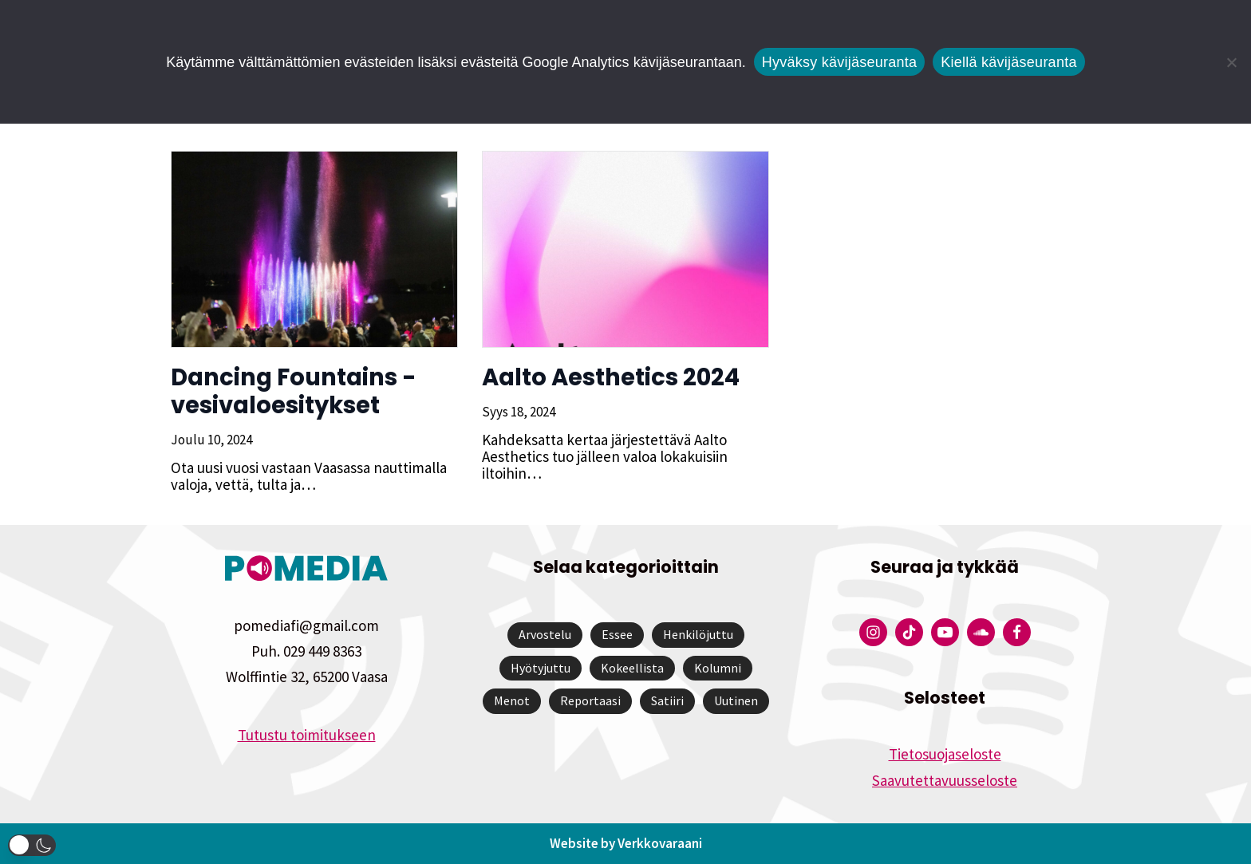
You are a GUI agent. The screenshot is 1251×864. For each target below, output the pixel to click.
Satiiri (667, 700)
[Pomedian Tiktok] (909, 632)
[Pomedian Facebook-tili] (1017, 632)
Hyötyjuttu (540, 668)
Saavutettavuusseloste (944, 780)
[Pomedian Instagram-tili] (873, 632)
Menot (512, 700)
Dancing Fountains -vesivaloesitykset (293, 391)
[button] (32, 845)
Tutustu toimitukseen (307, 734)
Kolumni (717, 668)
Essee (617, 634)
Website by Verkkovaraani (626, 843)
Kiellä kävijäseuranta (1008, 62)
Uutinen (736, 700)
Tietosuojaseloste (945, 753)
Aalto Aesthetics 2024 (611, 377)
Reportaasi (590, 700)
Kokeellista (632, 668)
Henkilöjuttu (698, 634)
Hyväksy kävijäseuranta (840, 62)
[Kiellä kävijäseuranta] (1231, 62)
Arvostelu (545, 634)
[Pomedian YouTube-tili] (945, 632)
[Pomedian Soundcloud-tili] (981, 632)
